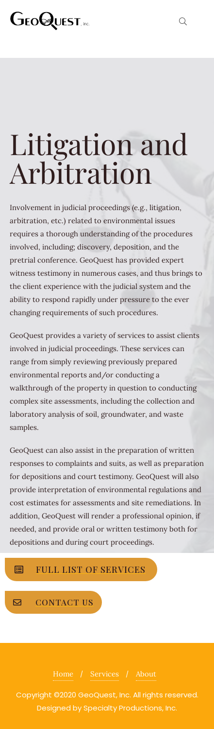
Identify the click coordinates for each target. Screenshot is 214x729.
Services (104, 673)
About (146, 673)
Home (63, 673)
